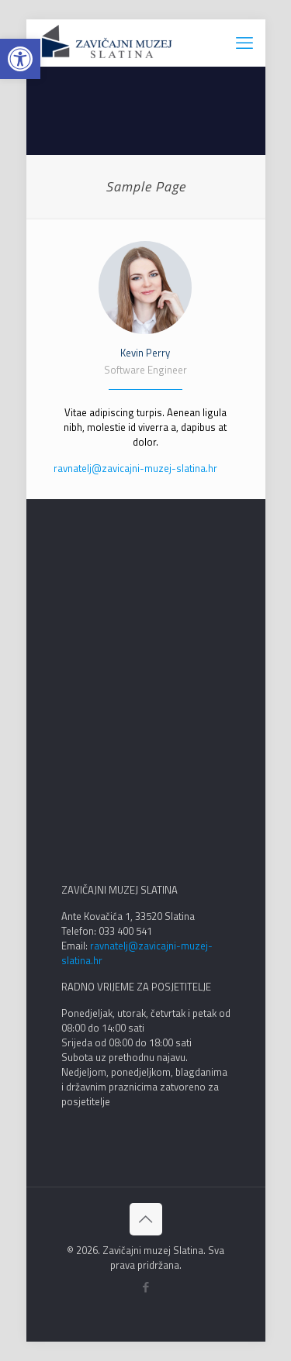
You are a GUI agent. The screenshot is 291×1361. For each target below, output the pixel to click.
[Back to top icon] (146, 1219)
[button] (20, 59)
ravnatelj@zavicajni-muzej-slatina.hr (135, 468)
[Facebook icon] (145, 1287)
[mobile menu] (244, 42)
